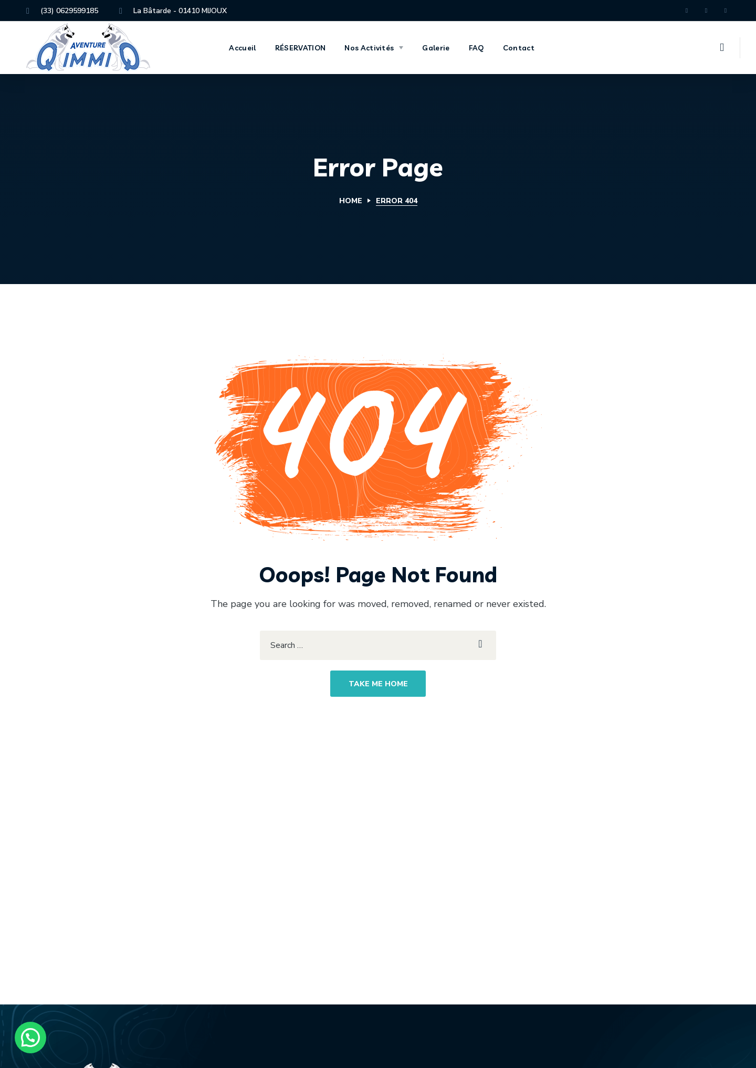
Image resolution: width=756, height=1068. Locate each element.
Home (350, 201)
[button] (722, 48)
